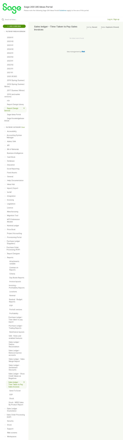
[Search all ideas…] (15, 19)
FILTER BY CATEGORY (12, 127)
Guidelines (63, 10)
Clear (23, 127)
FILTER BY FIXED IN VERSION (14, 31)
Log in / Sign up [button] (113, 19)
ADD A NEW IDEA (14, 26)
